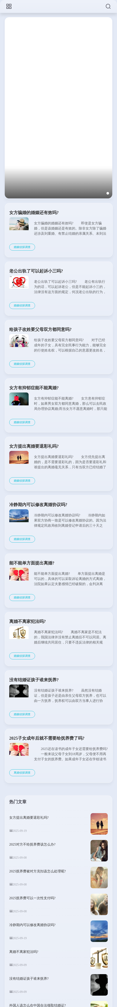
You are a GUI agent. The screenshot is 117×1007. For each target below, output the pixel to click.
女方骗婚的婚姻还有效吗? (34, 212)
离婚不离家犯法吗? (27, 621)
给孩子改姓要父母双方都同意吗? (40, 329)
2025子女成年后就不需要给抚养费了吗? (47, 738)
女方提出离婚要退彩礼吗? (34, 446)
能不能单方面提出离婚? (31, 563)
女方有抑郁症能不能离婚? (34, 387)
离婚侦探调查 (22, 772)
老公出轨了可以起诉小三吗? (36, 271)
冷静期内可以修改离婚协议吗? (38, 504)
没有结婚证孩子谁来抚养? (34, 679)
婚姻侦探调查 (22, 247)
